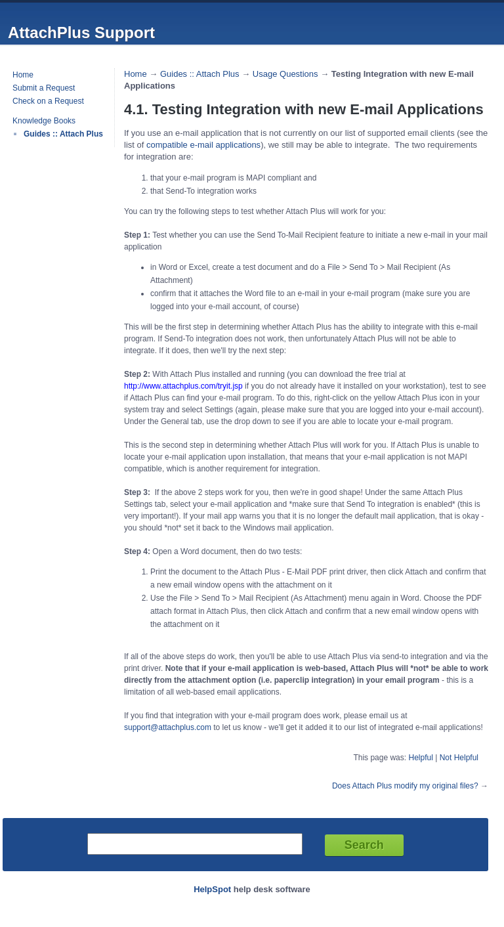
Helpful (420, 757)
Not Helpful (459, 757)
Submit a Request (43, 88)
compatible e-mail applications (203, 145)
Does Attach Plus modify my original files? (405, 785)
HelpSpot (212, 889)
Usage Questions (285, 74)
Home (22, 74)
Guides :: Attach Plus (63, 134)
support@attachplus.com (167, 727)
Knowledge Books (43, 120)
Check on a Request (48, 101)
